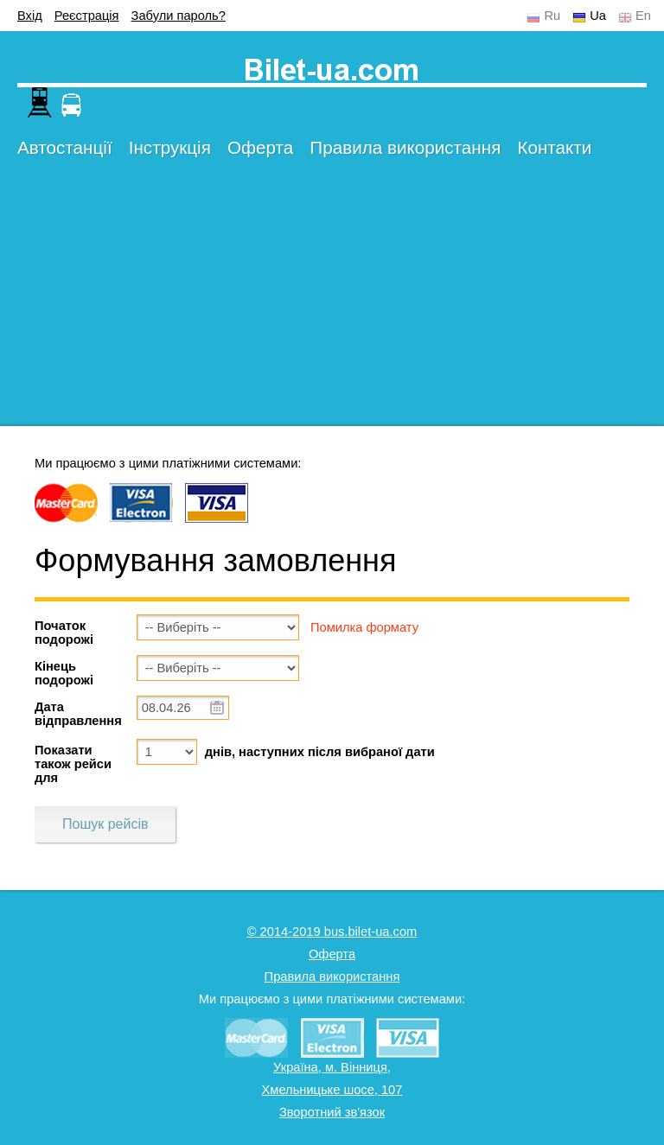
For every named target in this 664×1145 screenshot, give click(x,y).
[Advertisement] (332, 305)
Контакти (554, 147)
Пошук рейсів (105, 824)
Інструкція (170, 147)
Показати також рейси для (73, 764)
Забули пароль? (178, 15)
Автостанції (64, 147)
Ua (598, 15)
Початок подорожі (64, 632)
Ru (552, 15)
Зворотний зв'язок (332, 1112)
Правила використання (405, 147)
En (643, 15)
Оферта (260, 147)
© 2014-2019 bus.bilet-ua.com (332, 931)
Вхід (29, 15)
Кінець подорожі (64, 673)
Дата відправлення (78, 714)
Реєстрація (86, 15)
